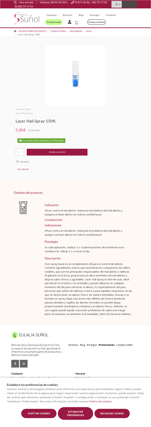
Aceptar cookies (39, 413)
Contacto (111, 15)
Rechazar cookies (112, 413)
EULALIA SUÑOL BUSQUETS (32, 31)
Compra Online (58, 31)
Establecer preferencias (75, 413)
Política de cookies (100, 401)
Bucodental (76, 31)
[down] (23, 152)
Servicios (67, 15)
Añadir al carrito (57, 152)
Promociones (54, 22)
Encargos (94, 15)
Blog (81, 15)
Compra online (96, 22)
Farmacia (51, 15)
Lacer (89, 31)
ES (117, 4)
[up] (23, 150)
